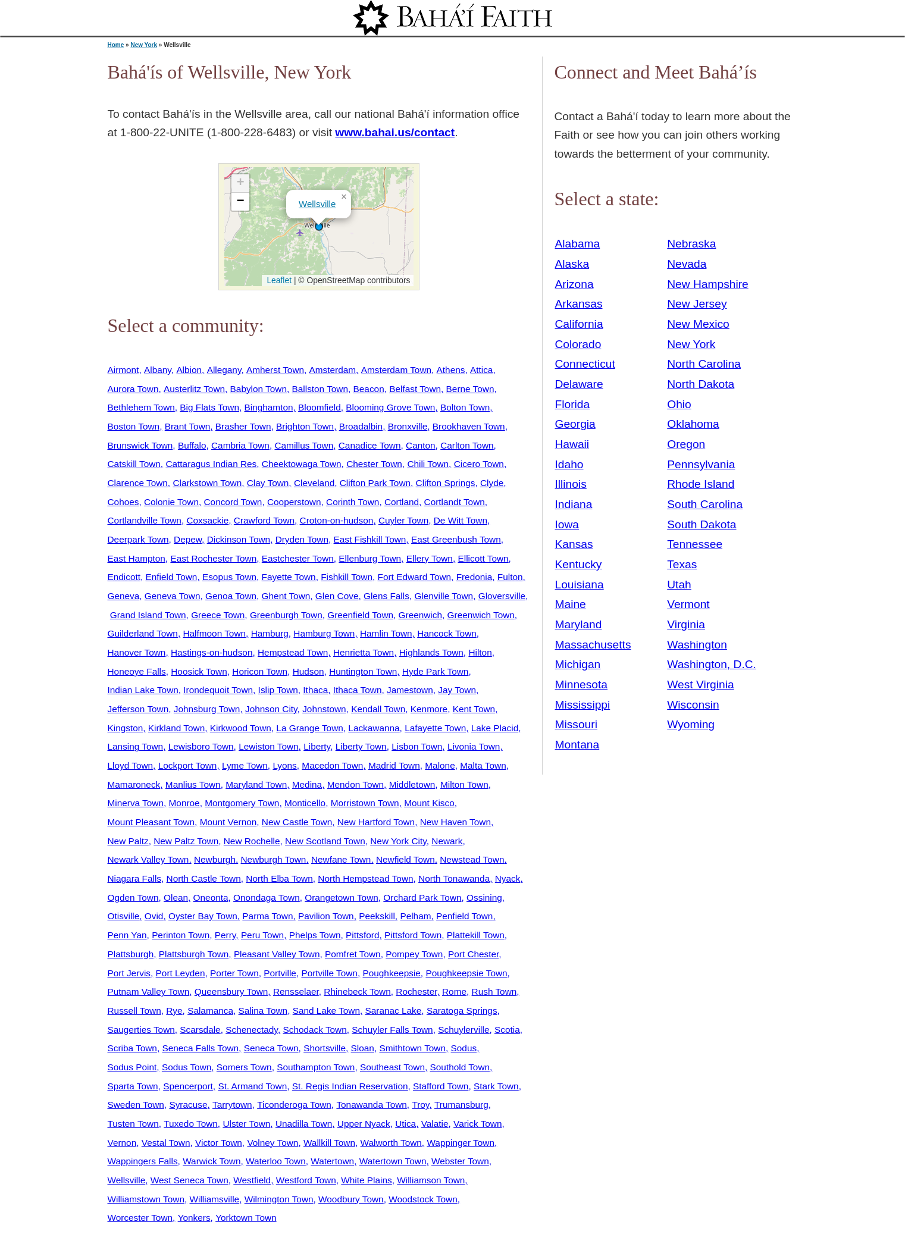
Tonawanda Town (371, 1104)
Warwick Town (211, 1161)
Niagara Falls (134, 878)
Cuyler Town (403, 520)
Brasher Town (243, 426)
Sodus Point (132, 1067)
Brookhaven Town (469, 426)
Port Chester (473, 954)
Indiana (574, 504)
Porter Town (234, 973)
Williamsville (215, 1199)
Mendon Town (355, 784)
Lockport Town (187, 765)
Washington (697, 644)
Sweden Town (136, 1104)
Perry (225, 935)
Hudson (308, 671)
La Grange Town (309, 728)
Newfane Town (341, 859)
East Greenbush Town (456, 539)
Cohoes (123, 502)
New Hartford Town (376, 822)
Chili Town (428, 464)
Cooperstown (294, 502)
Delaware (579, 384)
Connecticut (585, 364)
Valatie (435, 1123)
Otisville (124, 916)
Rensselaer (296, 991)
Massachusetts (593, 644)
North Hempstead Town (365, 878)
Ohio (679, 404)
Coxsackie (207, 520)
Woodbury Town (351, 1199)
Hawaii (572, 444)
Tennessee (694, 544)
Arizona (574, 284)
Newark (446, 841)
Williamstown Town (146, 1199)
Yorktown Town (245, 1217)
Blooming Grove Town (390, 407)
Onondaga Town (266, 897)
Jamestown (410, 690)
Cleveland (314, 483)
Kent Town (474, 709)
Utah (679, 584)
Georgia (575, 424)
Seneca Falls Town (200, 1048)
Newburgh (215, 859)
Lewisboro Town (201, 746)
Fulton (510, 577)
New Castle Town (297, 822)
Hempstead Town (293, 652)
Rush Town (494, 991)
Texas (682, 564)
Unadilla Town (303, 1123)
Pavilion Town (326, 916)
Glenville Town (443, 596)
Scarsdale (200, 1029)
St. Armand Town (252, 1086)
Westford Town (306, 1180)
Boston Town (134, 426)
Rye (174, 1010)
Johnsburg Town (207, 709)
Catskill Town (134, 464)
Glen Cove (337, 596)
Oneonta (210, 897)
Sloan (362, 1048)
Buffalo (192, 445)
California (579, 324)
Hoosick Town (199, 671)
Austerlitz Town (194, 389)
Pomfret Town (353, 954)
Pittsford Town (412, 935)
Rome (454, 991)
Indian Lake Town (143, 690)
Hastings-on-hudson (211, 652)
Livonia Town (473, 746)
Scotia (507, 1029)
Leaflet (278, 280)
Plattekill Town (476, 935)
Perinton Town (180, 935)
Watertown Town (393, 1161)
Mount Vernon (228, 822)
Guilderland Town (143, 633)
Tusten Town (133, 1123)
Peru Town (262, 935)
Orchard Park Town (422, 897)
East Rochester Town (213, 558)
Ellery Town (429, 558)
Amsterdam (332, 370)
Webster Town (460, 1161)
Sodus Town (186, 1067)
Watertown (332, 1161)
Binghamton (269, 407)
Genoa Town (230, 596)
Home (116, 45)
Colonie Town (171, 502)
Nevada (686, 264)
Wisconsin (693, 704)
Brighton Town (305, 426)
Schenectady (252, 1029)
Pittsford (362, 935)
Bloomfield (319, 407)
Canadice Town (370, 445)
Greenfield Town (360, 615)
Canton (421, 445)
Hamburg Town (324, 633)
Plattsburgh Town (194, 954)
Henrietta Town (363, 652)
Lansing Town (136, 746)
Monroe (184, 803)
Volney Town (272, 1143)
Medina (307, 784)
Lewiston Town (268, 746)
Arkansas (579, 303)
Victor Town (218, 1143)
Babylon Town (258, 389)
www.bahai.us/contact (395, 132)
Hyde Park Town (435, 671)
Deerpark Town (138, 539)
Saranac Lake (393, 1010)
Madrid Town (394, 765)
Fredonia (474, 577)
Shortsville (324, 1048)
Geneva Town (173, 596)
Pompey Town (414, 954)
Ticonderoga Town (294, 1104)
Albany (157, 370)
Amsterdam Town (396, 370)
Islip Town (278, 690)
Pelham (415, 916)
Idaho (569, 464)
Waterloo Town (276, 1161)
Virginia (686, 624)
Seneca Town (271, 1048)
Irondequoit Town (218, 690)
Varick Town (477, 1123)
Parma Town (267, 916)
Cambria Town (240, 445)
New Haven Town (455, 822)
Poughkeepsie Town (466, 973)
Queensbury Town (231, 991)
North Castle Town (204, 878)
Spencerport (188, 1086)
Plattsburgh (131, 954)
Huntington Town (363, 671)
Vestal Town (166, 1143)
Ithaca (315, 690)
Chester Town (374, 464)
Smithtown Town (412, 1048)
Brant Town (188, 426)
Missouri (576, 724)
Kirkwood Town (240, 728)
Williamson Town (431, 1180)
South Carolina (705, 504)
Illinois (571, 484)
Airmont (123, 370)
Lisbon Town (417, 746)
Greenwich (420, 615)
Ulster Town (246, 1123)
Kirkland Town (176, 728)
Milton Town (464, 784)
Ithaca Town (357, 690)
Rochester (416, 991)
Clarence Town (138, 483)
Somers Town (244, 1067)
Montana (577, 744)
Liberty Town (361, 746)
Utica (405, 1123)
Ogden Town (133, 897)
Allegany (224, 370)
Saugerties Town (141, 1029)
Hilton (479, 652)
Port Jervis (129, 973)
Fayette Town (289, 577)
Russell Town (134, 1010)
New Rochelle (252, 841)
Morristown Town (365, 803)
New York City (398, 841)
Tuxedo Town (191, 1123)
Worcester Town (140, 1217)
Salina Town (263, 1010)
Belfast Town (415, 389)
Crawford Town (264, 520)
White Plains (366, 1180)
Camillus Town (303, 445)
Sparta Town (133, 1086)
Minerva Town (136, 803)
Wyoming (691, 724)
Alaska (572, 264)
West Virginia (700, 684)
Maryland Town (256, 784)
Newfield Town (405, 859)
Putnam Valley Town (149, 991)
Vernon (122, 1143)
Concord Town (233, 502)
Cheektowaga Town (302, 464)
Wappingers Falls (143, 1161)
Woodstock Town (423, 1199)
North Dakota (700, 384)
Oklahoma (693, 424)
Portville (280, 973)
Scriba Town (132, 1048)
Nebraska (691, 243)
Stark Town (496, 1086)
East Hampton (136, 558)
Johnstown (324, 709)
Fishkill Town (346, 577)
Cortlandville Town (144, 520)
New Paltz (128, 841)
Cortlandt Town (454, 502)
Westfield (252, 1180)
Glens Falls (386, 596)
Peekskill (377, 916)
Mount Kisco (429, 803)
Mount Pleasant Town (151, 822)
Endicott (124, 577)
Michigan (578, 664)
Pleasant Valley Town (277, 954)
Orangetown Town (341, 897)
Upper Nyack (363, 1123)
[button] (319, 227)
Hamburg (270, 633)
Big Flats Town (209, 407)
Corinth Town (352, 502)
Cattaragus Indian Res (210, 464)
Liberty (316, 746)
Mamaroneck (134, 784)
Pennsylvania (701, 464)
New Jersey (696, 303)
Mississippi (582, 704)
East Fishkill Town (370, 539)
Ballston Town (320, 389)
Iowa (567, 524)
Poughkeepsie (391, 973)
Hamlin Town (386, 633)
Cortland (401, 502)
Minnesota (581, 684)
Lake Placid (494, 728)
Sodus (464, 1048)
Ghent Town (286, 596)
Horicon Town (259, 671)
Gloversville (501, 596)
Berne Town (470, 389)
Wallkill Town (329, 1143)
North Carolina (704, 364)
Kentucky (578, 564)
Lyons (284, 765)
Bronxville (408, 426)
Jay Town (457, 690)
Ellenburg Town (370, 558)
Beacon (368, 389)
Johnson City (271, 709)
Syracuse (188, 1104)
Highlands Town (431, 652)
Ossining (484, 897)
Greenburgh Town (286, 615)
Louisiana (579, 584)
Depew (188, 539)
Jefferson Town (138, 709)
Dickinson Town (238, 539)
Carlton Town (466, 445)
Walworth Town (391, 1143)
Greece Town (218, 615)
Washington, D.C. (711, 664)
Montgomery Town (242, 803)
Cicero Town (479, 464)
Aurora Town (133, 389)
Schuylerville (463, 1029)
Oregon (686, 444)
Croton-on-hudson (337, 520)
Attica (481, 370)
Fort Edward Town (415, 577)
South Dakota (701, 524)
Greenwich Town (481, 615)
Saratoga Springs (462, 1010)
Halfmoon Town (214, 633)
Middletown (412, 784)
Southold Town (460, 1067)
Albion (189, 370)
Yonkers (194, 1217)
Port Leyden (180, 973)
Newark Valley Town (148, 859)
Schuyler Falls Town (392, 1029)
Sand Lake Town (326, 1010)
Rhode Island (700, 484)
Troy (420, 1104)
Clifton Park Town (375, 483)
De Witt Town (460, 520)
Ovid (154, 916)
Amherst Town (275, 370)
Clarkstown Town (207, 483)
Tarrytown (232, 1104)
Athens (451, 370)
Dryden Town (301, 539)
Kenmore (429, 709)
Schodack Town (314, 1029)
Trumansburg (461, 1104)
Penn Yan (127, 935)
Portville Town (329, 973)
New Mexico (698, 324)
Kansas (574, 544)
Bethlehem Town (141, 407)
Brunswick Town (140, 445)
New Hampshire (708, 284)
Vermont (688, 604)
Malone (440, 765)
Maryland (578, 624)
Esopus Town (229, 577)
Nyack (508, 878)
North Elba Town (279, 878)
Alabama (577, 243)
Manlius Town (193, 784)
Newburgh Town (273, 859)
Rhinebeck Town (357, 991)
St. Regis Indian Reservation (350, 1086)
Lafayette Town (435, 728)
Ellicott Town (483, 558)
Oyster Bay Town (202, 916)
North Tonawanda (454, 878)
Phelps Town (315, 935)
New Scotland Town (325, 841)
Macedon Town (332, 765)
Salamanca (210, 1010)
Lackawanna (373, 728)
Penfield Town (464, 916)
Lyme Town (245, 765)
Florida (572, 404)
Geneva (124, 596)
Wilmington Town (279, 1199)
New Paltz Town (186, 841)
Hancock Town (447, 633)
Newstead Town (472, 859)
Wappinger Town (460, 1143)
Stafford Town (440, 1086)
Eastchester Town (298, 558)
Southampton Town (316, 1067)
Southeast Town (392, 1067)
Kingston (125, 728)
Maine (570, 604)
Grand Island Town (148, 615)
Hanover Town (137, 652)
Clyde (491, 483)
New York (143, 45)
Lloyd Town (131, 765)
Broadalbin (361, 426)
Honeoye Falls (137, 671)
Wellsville (317, 204)
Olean (176, 897)
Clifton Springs (445, 483)
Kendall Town (378, 709)
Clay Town (268, 483)
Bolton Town (465, 407)
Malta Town (483, 765)
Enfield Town (172, 577)
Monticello (304, 803)
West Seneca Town (189, 1180)
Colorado (578, 344)
